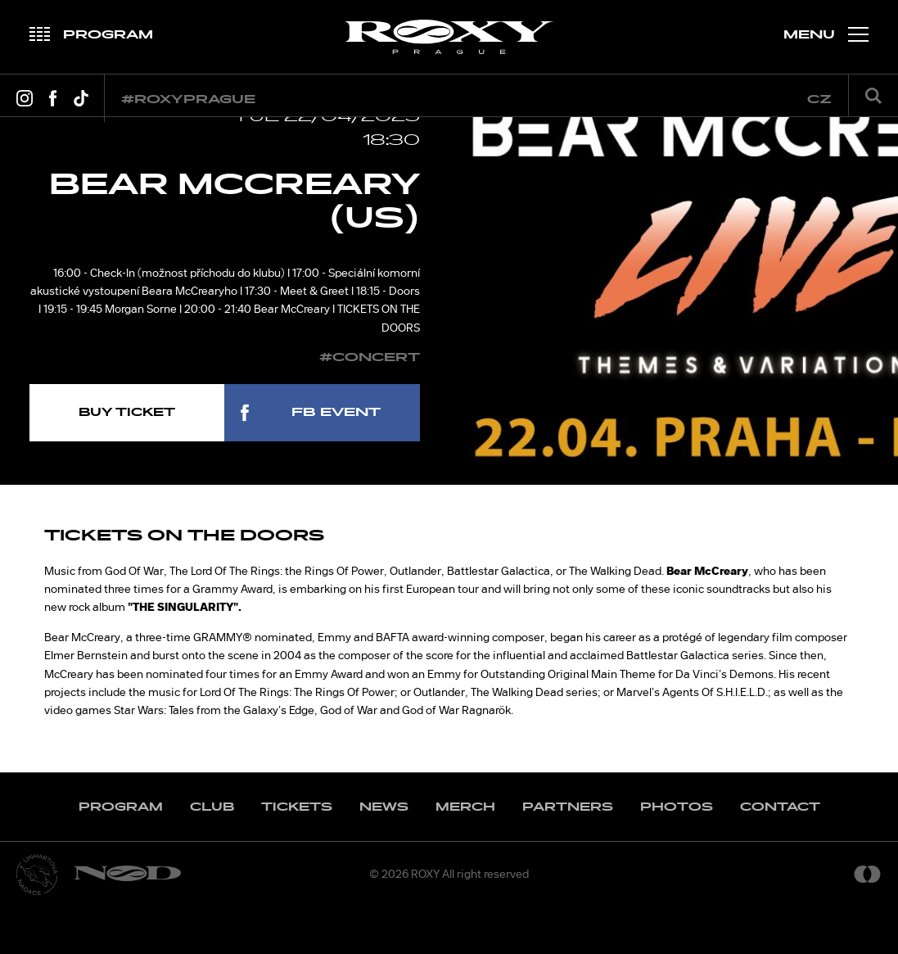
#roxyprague (188, 99)
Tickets (296, 854)
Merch (465, 854)
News (383, 854)
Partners (567, 854)
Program (121, 854)
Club (212, 854)
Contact (780, 854)
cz (819, 99)
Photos (676, 854)
